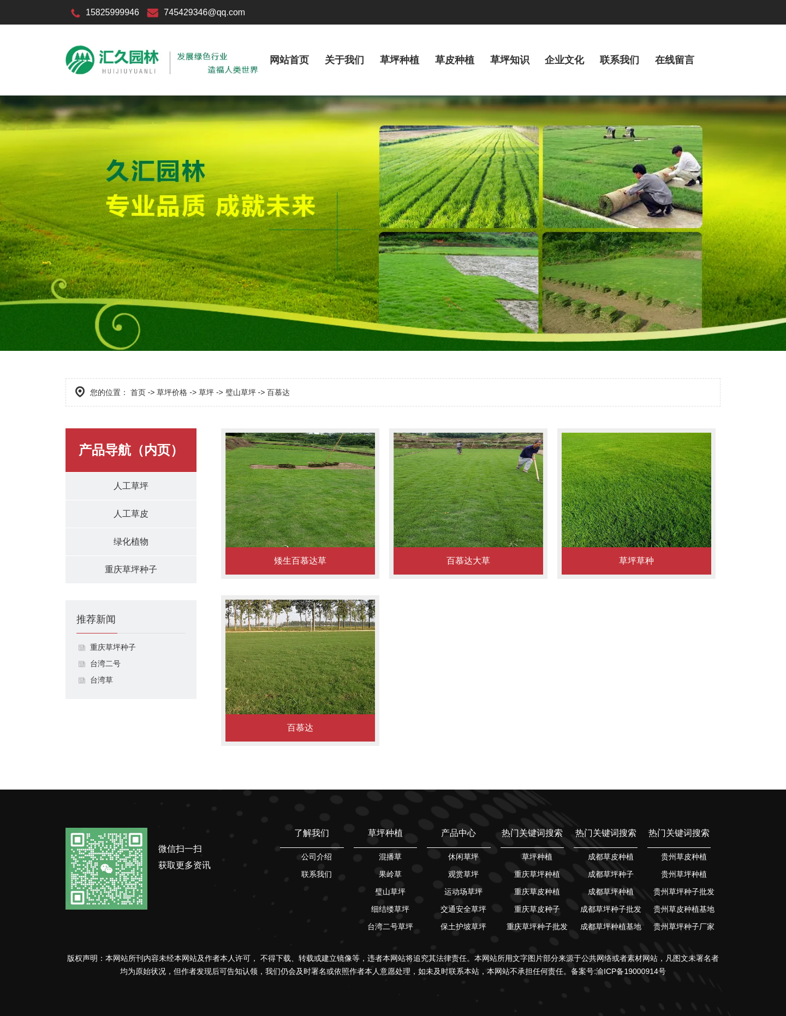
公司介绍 (316, 856)
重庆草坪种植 (537, 874)
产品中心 (458, 833)
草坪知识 (509, 60)
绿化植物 (131, 541)
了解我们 (311, 833)
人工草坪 (131, 486)
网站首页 (289, 60)
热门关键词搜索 (532, 833)
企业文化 (564, 60)
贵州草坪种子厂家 (683, 926)
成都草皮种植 (611, 856)
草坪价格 (172, 392)
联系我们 (619, 60)
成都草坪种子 (611, 874)
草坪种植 (399, 60)
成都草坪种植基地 (610, 926)
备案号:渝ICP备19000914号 (618, 971)
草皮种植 (454, 60)
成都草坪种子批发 (610, 909)
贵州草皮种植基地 (683, 909)
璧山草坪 (240, 392)
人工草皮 (131, 513)
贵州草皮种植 (684, 856)
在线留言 (674, 60)
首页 (138, 392)
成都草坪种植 (611, 891)
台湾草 (101, 680)
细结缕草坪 (390, 909)
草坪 (206, 392)
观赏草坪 (463, 874)
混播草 (390, 856)
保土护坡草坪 (463, 926)
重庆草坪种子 (131, 569)
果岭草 (390, 874)
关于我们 (344, 60)
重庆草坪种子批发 (537, 926)
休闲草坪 (463, 856)
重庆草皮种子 (537, 909)
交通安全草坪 (463, 909)
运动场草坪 (463, 891)
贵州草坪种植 (684, 874)
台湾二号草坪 (390, 926)
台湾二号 (105, 663)
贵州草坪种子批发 (683, 891)
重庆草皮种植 (537, 891)
